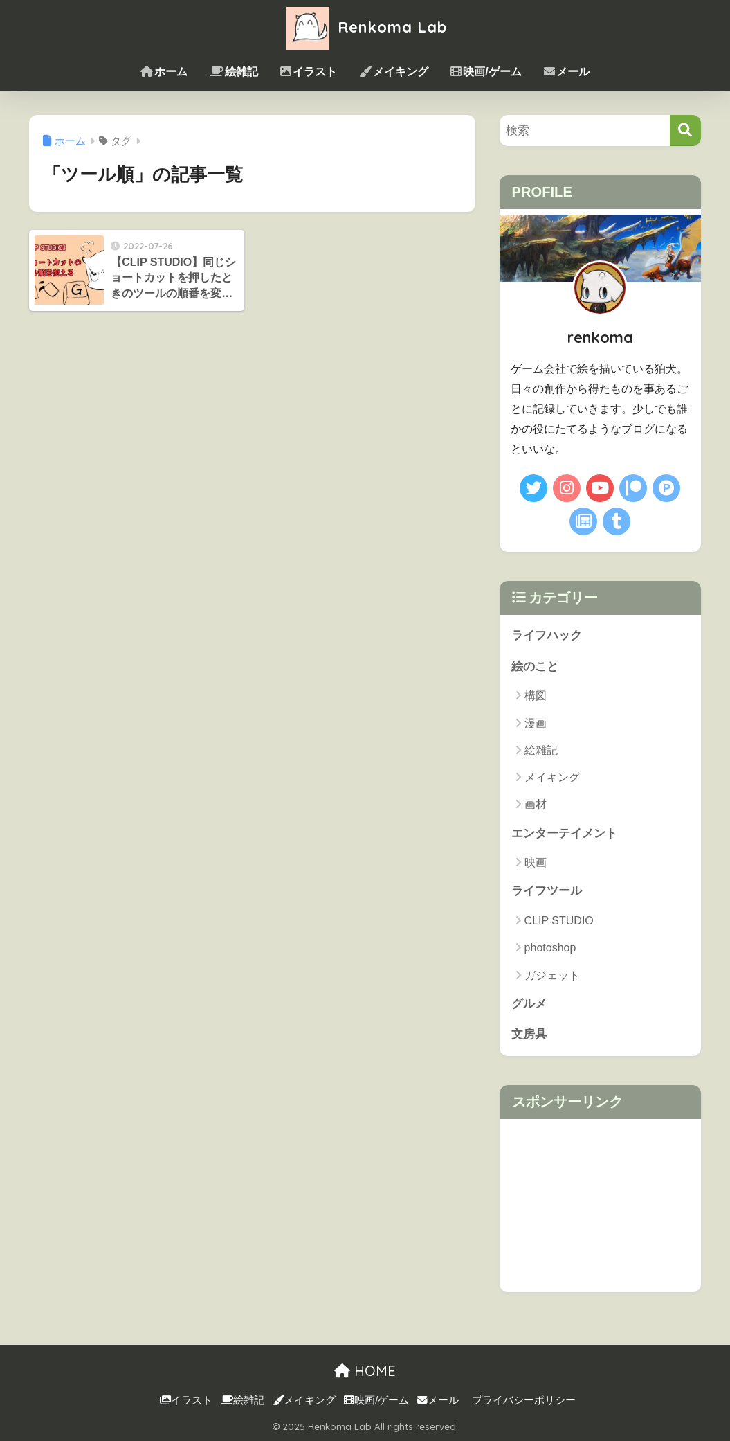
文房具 (529, 1034)
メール (567, 72)
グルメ (529, 1003)
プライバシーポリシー (524, 1400)
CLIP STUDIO (559, 921)
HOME (365, 1371)
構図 (535, 695)
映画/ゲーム (485, 72)
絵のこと (534, 666)
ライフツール (546, 891)
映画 (535, 862)
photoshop (550, 948)
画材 (535, 805)
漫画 (535, 723)
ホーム (164, 72)
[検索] (685, 130)
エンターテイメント (564, 833)
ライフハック (546, 635)
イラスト (308, 72)
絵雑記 (234, 72)
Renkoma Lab (365, 27)
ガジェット (552, 975)
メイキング (393, 72)
